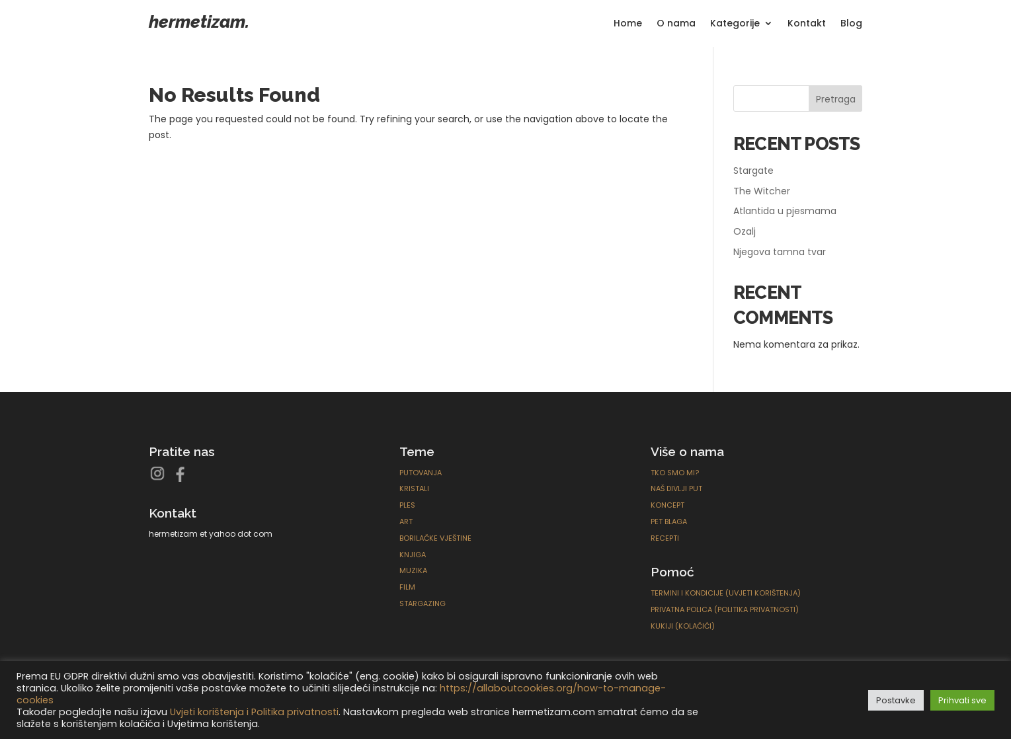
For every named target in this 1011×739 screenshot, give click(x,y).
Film (407, 587)
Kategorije (735, 24)
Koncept (667, 505)
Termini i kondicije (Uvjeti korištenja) (726, 593)
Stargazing (422, 603)
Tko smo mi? (675, 472)
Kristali (414, 488)
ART (406, 521)
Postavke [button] (896, 700)
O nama (676, 24)
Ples (407, 505)
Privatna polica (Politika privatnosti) (725, 609)
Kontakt (807, 24)
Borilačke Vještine (435, 538)
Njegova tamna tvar (779, 251)
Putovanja (420, 472)
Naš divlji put (676, 488)
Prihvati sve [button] (962, 700)
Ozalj (744, 231)
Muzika (413, 570)
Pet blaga (669, 521)
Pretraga (836, 99)
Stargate (753, 170)
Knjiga (412, 554)
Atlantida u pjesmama (784, 210)
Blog (851, 24)
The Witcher (761, 191)
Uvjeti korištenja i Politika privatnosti (254, 712)
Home (628, 24)
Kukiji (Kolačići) (683, 626)
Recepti (665, 538)
